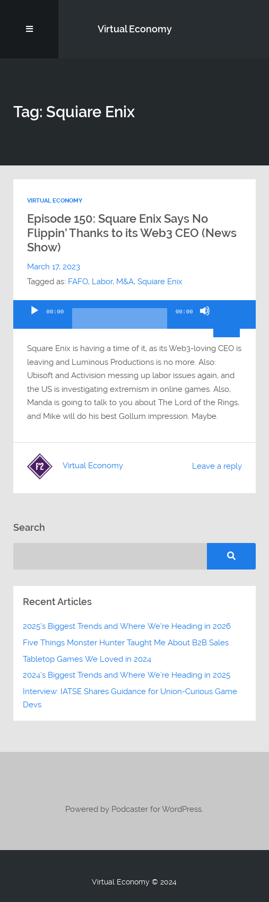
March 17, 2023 (53, 267)
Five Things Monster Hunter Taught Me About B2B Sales (126, 642)
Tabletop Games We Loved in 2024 (87, 659)
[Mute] (204, 319)
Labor (102, 281)
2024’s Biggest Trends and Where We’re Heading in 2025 (126, 675)
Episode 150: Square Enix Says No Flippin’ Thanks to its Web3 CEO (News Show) (132, 232)
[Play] (34, 319)
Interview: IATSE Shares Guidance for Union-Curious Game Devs (130, 698)
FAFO (78, 281)
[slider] (119, 322)
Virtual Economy (135, 28)
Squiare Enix (160, 281)
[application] (134, 314)
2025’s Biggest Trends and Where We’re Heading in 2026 (127, 626)
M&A (125, 281)
